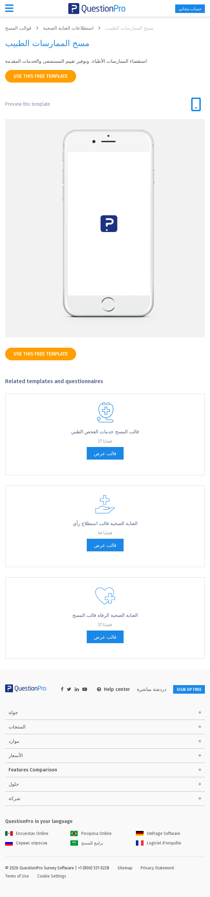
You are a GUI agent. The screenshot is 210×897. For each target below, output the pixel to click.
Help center (113, 689)
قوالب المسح (23, 28)
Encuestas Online (26, 833)
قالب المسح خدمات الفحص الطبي (105, 432)
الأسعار (16, 755)
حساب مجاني (190, 8)
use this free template (41, 76)
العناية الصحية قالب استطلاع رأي (105, 523)
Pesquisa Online (91, 833)
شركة (14, 798)
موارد (14, 741)
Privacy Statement (157, 868)
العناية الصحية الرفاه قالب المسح (105, 615)
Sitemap (124, 868)
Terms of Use (17, 876)
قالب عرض (105, 454)
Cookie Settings (51, 876)
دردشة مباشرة (151, 689)
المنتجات (17, 727)
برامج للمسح (86, 843)
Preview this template (27, 104)
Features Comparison (33, 770)
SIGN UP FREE (189, 689)
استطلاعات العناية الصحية (73, 28)
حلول (14, 784)
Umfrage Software (158, 833)
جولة (13, 712)
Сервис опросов (26, 843)
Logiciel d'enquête (158, 843)
